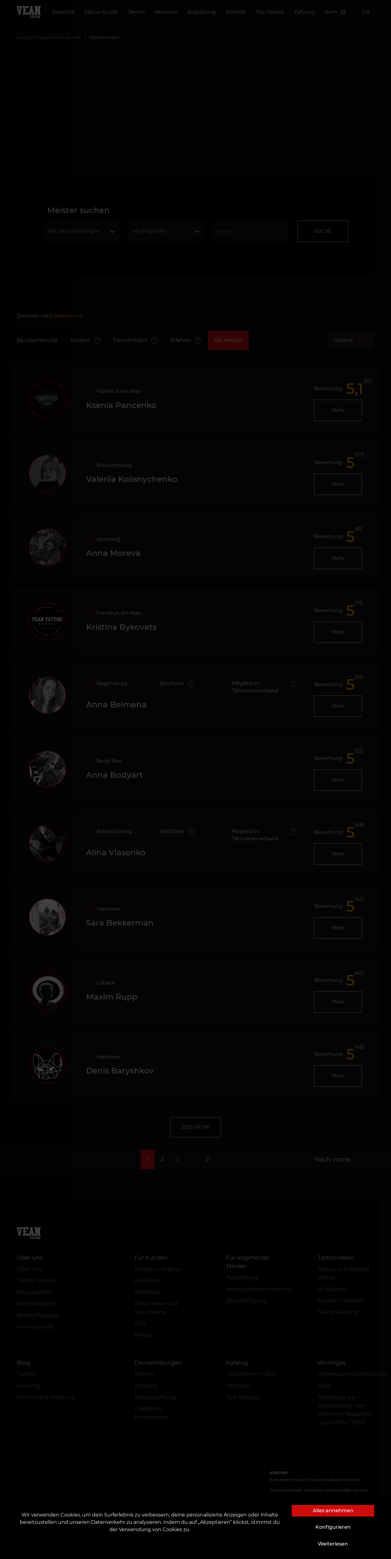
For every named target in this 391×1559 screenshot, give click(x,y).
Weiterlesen (333, 1544)
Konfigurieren (333, 1527)
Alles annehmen (333, 1510)
